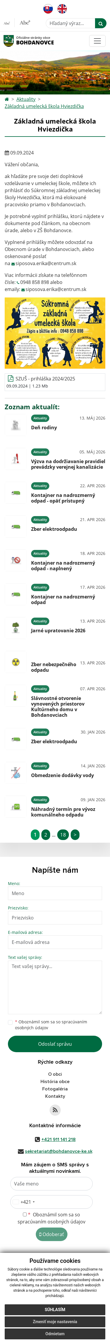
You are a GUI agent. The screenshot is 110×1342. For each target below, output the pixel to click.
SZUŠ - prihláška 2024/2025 (45, 378)
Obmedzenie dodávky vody (62, 775)
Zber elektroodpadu (54, 529)
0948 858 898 (34, 282)
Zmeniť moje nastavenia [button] (55, 1321)
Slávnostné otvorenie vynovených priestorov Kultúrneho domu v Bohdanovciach (57, 707)
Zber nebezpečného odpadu (53, 667)
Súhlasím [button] (55, 1309)
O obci (55, 1074)
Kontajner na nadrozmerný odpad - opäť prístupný (63, 498)
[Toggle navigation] (97, 41)
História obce (55, 1081)
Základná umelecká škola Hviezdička (44, 106)
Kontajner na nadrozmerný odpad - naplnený (63, 566)
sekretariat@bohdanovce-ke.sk (58, 1151)
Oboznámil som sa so (51, 1025)
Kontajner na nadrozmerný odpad (63, 599)
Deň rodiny (44, 427)
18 (63, 834)
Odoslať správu (55, 1044)
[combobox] (23, 1201)
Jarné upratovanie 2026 (58, 630)
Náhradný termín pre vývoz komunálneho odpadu (63, 812)
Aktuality (25, 99)
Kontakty (55, 1096)
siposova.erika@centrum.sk (46, 263)
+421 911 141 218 (58, 1139)
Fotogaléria (55, 1089)
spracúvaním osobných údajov (51, 1221)
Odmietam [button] (55, 1333)
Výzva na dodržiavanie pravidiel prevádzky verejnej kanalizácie (68, 464)
